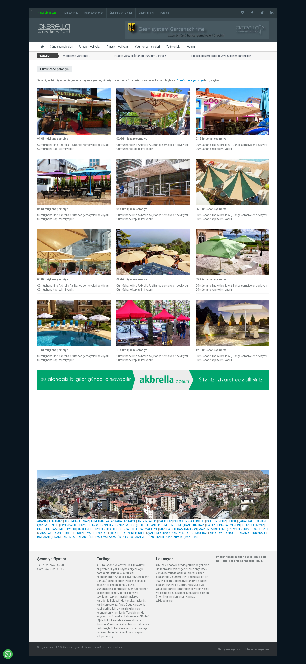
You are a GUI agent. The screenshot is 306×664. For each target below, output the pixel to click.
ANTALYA (130, 521)
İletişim (190, 46)
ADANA (42, 521)
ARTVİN (142, 521)
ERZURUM (121, 525)
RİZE (266, 529)
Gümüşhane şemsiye (190, 80)
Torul (195, 537)
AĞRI (94, 521)
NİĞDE (248, 529)
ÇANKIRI (261, 521)
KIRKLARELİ (85, 529)
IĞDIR (91, 537)
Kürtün (178, 537)
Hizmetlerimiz (70, 12)
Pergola (164, 12)
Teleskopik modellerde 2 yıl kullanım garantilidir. (220, 55)
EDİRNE (82, 525)
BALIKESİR (165, 521)
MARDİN (204, 529)
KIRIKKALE (259, 533)
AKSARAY (215, 533)
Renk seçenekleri (93, 12)
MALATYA (151, 529)
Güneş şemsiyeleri (61, 46)
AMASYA (103, 521)
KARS (40, 529)
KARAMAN (244, 533)
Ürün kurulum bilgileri (121, 12)
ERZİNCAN (106, 525)
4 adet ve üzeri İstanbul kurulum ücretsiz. (140, 55)
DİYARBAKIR (68, 525)
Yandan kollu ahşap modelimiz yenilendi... (63, 55)
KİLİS (126, 537)
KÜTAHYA (137, 529)
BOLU (209, 521)
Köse (169, 537)
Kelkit (160, 537)
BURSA (232, 521)
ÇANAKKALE (246, 521)
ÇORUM (42, 525)
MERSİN (235, 525)
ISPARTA (222, 525)
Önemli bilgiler (146, 12)
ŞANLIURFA (154, 533)
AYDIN (153, 521)
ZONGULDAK (200, 533)
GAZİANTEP (152, 525)
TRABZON (126, 533)
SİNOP (79, 533)
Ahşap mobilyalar (90, 46)
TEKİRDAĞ (101, 533)
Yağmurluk (173, 46)
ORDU (257, 529)
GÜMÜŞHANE (183, 525)
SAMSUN (58, 533)
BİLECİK (178, 521)
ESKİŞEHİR (136, 525)
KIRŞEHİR (99, 529)
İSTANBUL (248, 525)
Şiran (187, 537)
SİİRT (69, 533)
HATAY (210, 525)
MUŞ (225, 529)
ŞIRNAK (55, 537)
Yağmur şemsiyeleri (147, 46)
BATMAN (43, 537)
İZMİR (260, 525)
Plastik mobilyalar (118, 46)
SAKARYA (44, 533)
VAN (174, 533)
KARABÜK (115, 537)
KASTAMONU (54, 529)
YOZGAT (184, 533)
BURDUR (220, 521)
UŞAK (166, 533)
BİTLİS (200, 521)
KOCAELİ (112, 529)
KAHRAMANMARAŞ (184, 529)
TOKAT (113, 533)
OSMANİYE (138, 537)
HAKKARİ (199, 525)
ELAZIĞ (93, 525)
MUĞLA (215, 529)
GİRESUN (167, 525)
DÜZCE (151, 537)
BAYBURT (230, 533)
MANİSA (164, 529)
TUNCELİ (140, 533)
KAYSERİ (70, 529)
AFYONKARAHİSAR (76, 521)
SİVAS (88, 533)
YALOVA (101, 537)
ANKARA (116, 521)
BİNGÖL (189, 521)
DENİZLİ (54, 525)
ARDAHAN (79, 537)
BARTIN (66, 537)
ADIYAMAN (56, 521)
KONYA (124, 529)
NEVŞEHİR (236, 529)
